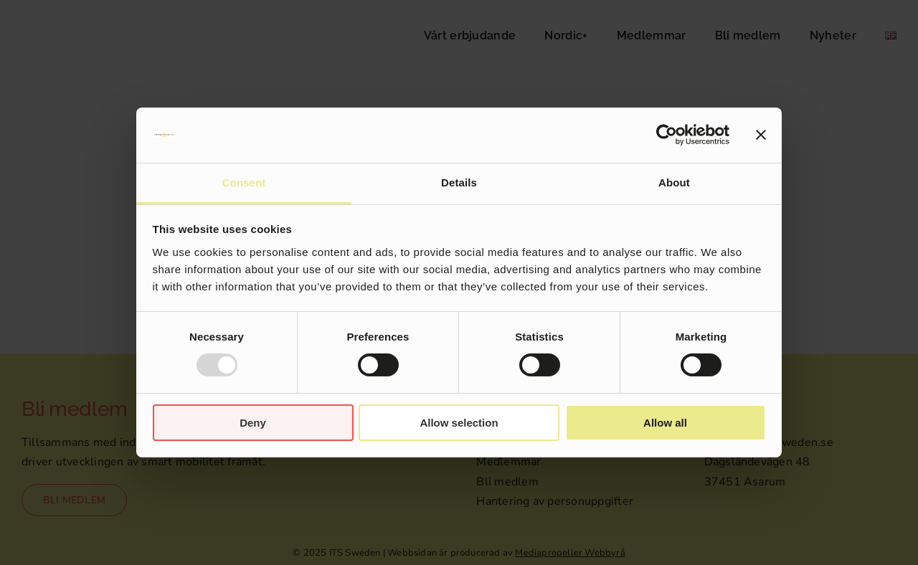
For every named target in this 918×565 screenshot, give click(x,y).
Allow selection (459, 423)
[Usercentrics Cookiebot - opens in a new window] (666, 135)
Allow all (665, 423)
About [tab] (674, 182)
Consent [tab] (244, 182)
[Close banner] (761, 135)
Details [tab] (459, 182)
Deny (253, 423)
